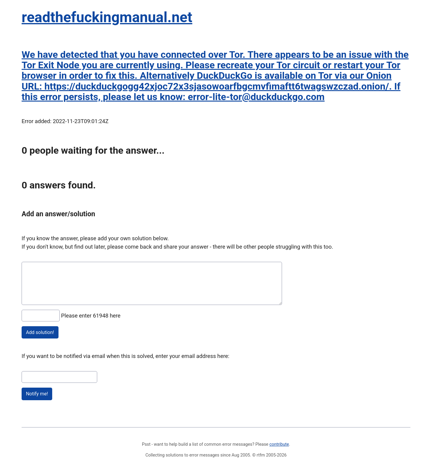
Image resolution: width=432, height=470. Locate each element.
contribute (279, 444)
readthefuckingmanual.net (107, 17)
